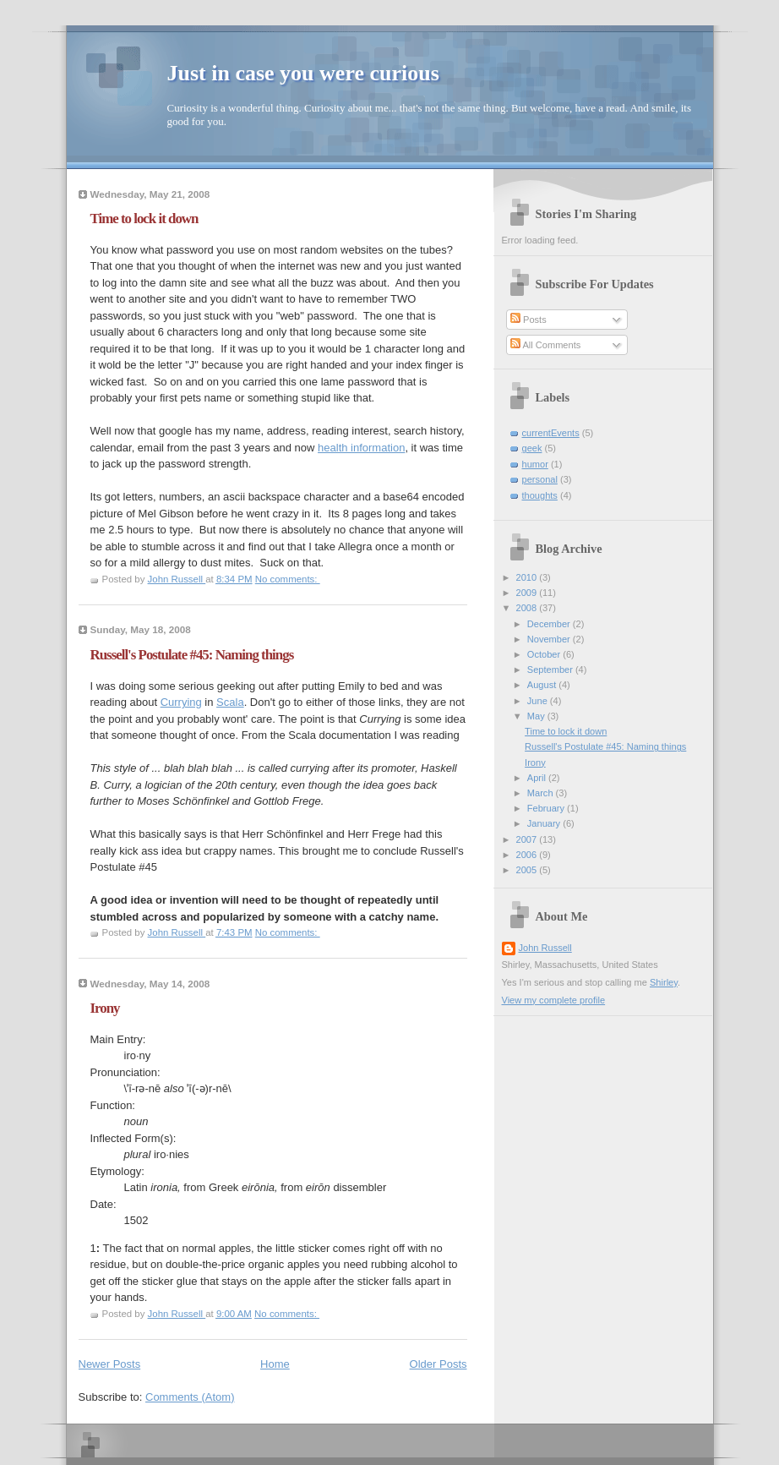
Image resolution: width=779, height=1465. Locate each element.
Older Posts (438, 1364)
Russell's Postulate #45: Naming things (192, 655)
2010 (528, 577)
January (545, 823)
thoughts (540, 495)
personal (540, 479)
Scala (230, 702)
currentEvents (551, 433)
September (551, 669)
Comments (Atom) (189, 1397)
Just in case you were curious (303, 73)
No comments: (287, 579)
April (537, 778)
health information (361, 447)
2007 (528, 839)
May (537, 716)
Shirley (664, 982)
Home (275, 1364)
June (538, 701)
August (542, 685)
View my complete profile (554, 1000)
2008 (528, 608)
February (547, 808)
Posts (528, 319)
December (550, 624)
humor (535, 464)
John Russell (545, 948)
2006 (528, 855)
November (550, 639)
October (545, 654)
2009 (528, 593)
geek (532, 448)
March (541, 793)
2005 (528, 870)
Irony (105, 1008)
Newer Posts (110, 1364)
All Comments (545, 345)
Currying (181, 702)
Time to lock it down (144, 218)
